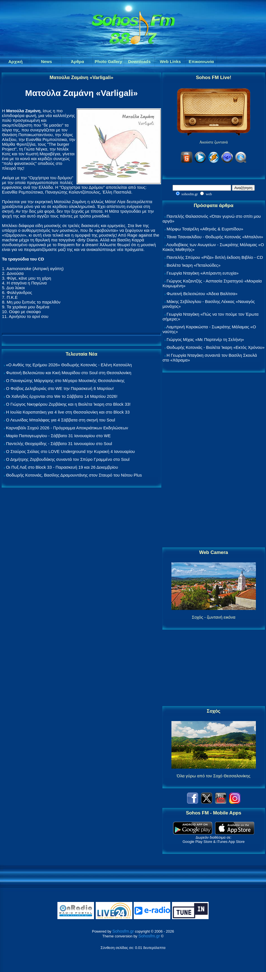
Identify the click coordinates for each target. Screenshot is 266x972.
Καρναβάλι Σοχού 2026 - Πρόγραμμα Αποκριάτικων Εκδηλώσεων (67, 427)
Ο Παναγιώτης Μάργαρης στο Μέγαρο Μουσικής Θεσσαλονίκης (65, 380)
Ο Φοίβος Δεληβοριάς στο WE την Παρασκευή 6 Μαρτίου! (60, 388)
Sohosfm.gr (123, 931)
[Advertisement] (213, 460)
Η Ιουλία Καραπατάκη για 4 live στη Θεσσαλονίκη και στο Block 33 (67, 412)
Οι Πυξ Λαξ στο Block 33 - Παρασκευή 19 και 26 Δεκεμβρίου (62, 467)
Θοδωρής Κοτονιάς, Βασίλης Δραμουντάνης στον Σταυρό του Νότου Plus (74, 475)
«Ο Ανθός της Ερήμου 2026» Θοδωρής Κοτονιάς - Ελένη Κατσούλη (69, 364)
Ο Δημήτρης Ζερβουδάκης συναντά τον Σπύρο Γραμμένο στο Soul (67, 459)
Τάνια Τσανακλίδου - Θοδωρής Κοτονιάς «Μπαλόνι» (214, 236)
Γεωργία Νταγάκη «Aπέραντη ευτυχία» (203, 273)
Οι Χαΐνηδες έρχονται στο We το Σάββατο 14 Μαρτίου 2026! (61, 396)
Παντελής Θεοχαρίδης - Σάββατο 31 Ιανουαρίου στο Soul (59, 443)
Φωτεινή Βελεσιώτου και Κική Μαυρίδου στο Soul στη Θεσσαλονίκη (68, 372)
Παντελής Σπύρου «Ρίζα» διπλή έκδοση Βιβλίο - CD (215, 257)
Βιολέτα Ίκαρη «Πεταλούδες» (194, 265)
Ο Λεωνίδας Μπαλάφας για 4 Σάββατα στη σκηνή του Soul (60, 419)
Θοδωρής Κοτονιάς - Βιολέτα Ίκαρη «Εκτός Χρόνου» (216, 347)
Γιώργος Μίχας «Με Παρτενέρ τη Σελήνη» (205, 339)
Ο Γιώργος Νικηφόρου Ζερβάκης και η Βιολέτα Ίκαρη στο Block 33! (68, 404)
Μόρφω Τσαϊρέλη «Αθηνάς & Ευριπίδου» (205, 228)
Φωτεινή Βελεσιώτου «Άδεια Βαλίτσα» (202, 293)
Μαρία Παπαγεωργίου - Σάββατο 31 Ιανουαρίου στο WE (58, 435)
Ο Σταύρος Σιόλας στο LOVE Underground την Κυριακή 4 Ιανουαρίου (70, 451)
